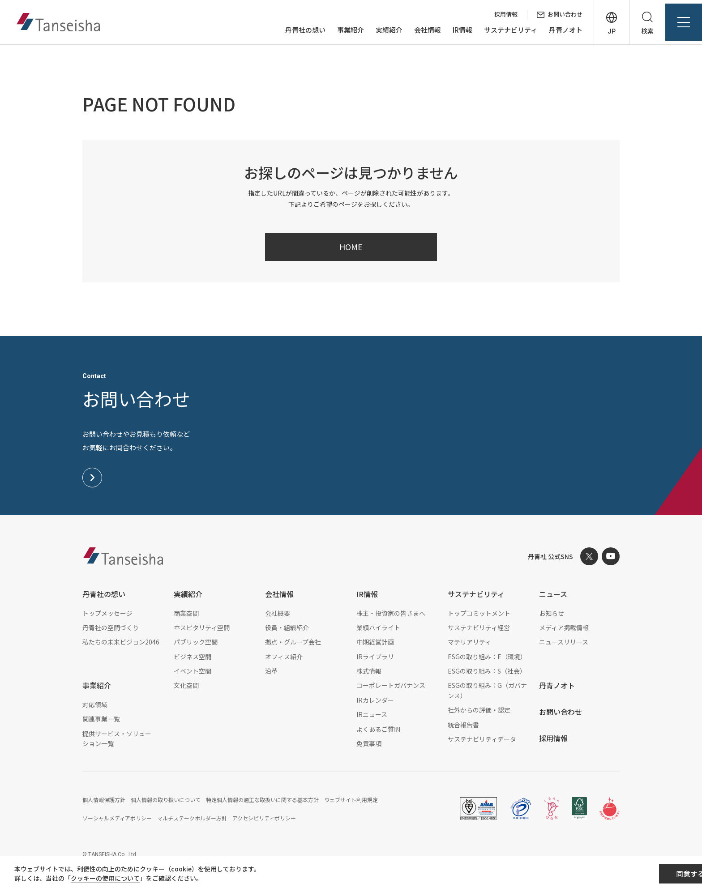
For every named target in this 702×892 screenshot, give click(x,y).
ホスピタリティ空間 (202, 627)
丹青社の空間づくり (110, 627)
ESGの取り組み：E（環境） (487, 656)
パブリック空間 (196, 641)
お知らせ (551, 613)
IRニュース (371, 714)
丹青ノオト (557, 30)
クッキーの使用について (112, 879)
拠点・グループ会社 (293, 641)
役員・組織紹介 (287, 627)
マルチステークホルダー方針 (192, 818)
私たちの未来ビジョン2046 (120, 641)
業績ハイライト (378, 627)
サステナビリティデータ (482, 738)
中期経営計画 (375, 641)
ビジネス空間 (192, 656)
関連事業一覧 (101, 718)
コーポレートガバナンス (390, 685)
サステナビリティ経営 (479, 627)
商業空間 (186, 613)
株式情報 (368, 670)
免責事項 (368, 743)
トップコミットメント (479, 613)
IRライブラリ (375, 656)
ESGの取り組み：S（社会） (487, 670)
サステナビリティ (502, 30)
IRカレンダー (375, 700)
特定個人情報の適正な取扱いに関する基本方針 (262, 799)
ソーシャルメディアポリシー (117, 818)
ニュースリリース (563, 641)
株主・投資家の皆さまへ (390, 613)
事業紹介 (342, 30)
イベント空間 (192, 670)
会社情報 (419, 30)
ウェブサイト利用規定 (351, 799)
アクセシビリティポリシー (264, 818)
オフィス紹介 (284, 656)
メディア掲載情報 (564, 627)
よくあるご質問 (378, 729)
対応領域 (94, 704)
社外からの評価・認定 (479, 709)
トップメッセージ (107, 613)
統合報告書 (463, 724)
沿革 (271, 670)
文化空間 (186, 685)
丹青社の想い (297, 30)
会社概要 (277, 613)
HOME (351, 246)
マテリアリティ (469, 641)
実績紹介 (381, 30)
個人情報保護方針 (103, 799)
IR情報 (454, 30)
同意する (644, 874)
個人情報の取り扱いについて (166, 799)
